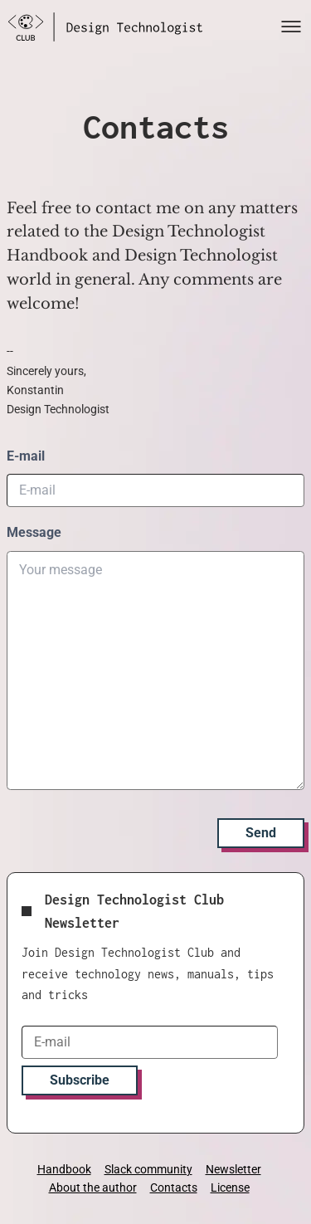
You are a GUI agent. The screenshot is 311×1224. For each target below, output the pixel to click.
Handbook (64, 1169)
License (230, 1187)
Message (34, 532)
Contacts (173, 1187)
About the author (93, 1187)
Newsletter (233, 1169)
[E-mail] (150, 1042)
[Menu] (291, 26)
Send (260, 833)
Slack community (148, 1169)
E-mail (26, 456)
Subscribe (79, 1080)
